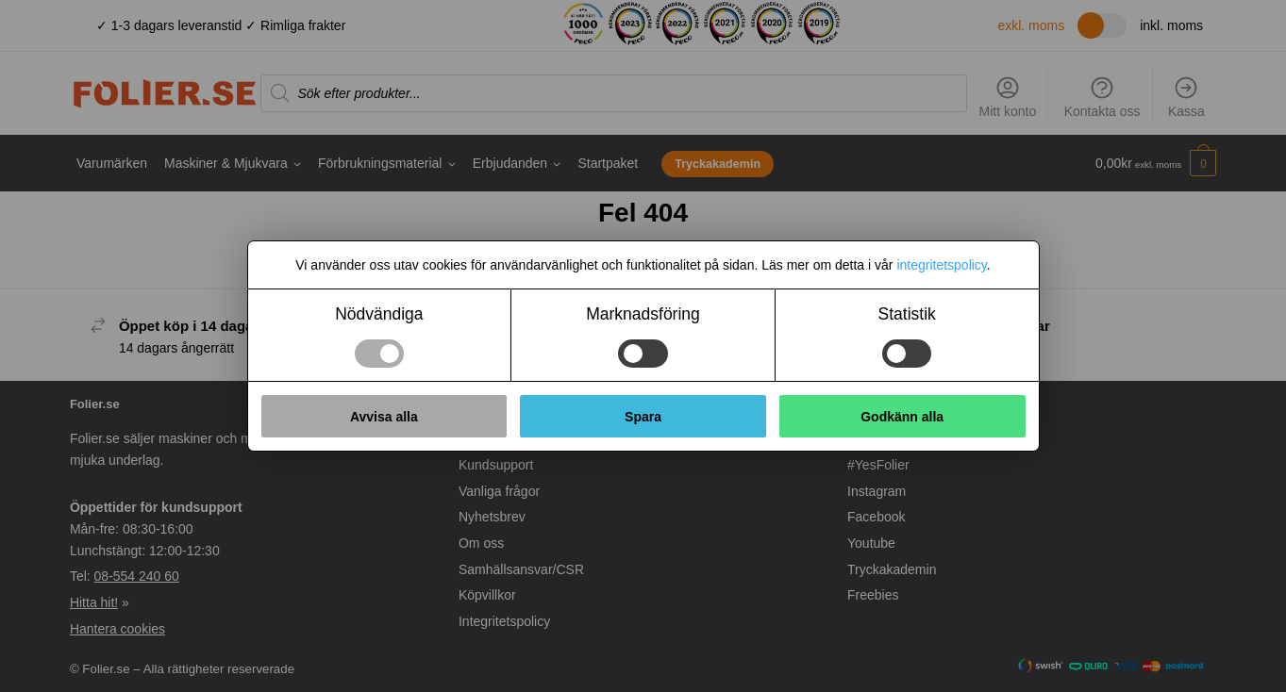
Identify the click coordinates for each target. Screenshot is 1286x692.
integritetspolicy (941, 264)
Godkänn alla (902, 416)
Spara (643, 416)
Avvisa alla (384, 416)
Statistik (907, 314)
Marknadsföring (643, 314)
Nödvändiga (379, 314)
